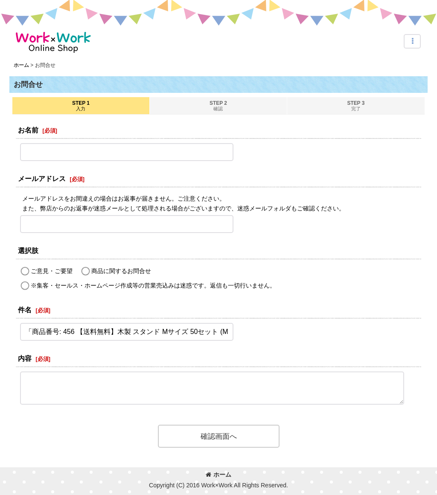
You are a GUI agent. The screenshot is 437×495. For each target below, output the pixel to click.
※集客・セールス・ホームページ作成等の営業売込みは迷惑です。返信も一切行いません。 (153, 285)
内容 (25, 358)
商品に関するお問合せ (121, 271)
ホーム (218, 474)
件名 (25, 310)
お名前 (28, 130)
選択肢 (28, 250)
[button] (412, 41)
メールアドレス (42, 178)
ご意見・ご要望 (52, 271)
